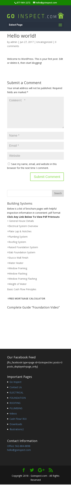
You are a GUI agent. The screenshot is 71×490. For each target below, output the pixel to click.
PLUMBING (16, 413)
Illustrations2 (17, 434)
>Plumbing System (17, 242)
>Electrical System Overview (22, 231)
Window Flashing (18, 279)
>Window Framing (17, 273)
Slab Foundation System (22, 257)
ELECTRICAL (16, 398)
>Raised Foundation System (22, 252)
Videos (13, 419)
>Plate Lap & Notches (19, 236)
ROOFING (15, 408)
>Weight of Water (17, 289)
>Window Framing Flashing (22, 284)
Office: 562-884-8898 (18, 451)
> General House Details (20, 226)
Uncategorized (44, 42)
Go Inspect (15, 387)
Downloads (16, 429)
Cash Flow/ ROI (18, 424)
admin (13, 42)
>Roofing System (16, 247)
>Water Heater (15, 268)
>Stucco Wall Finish (17, 263)
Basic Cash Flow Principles (21, 294)
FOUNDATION (18, 403)
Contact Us (16, 392)
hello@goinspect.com (19, 455)
